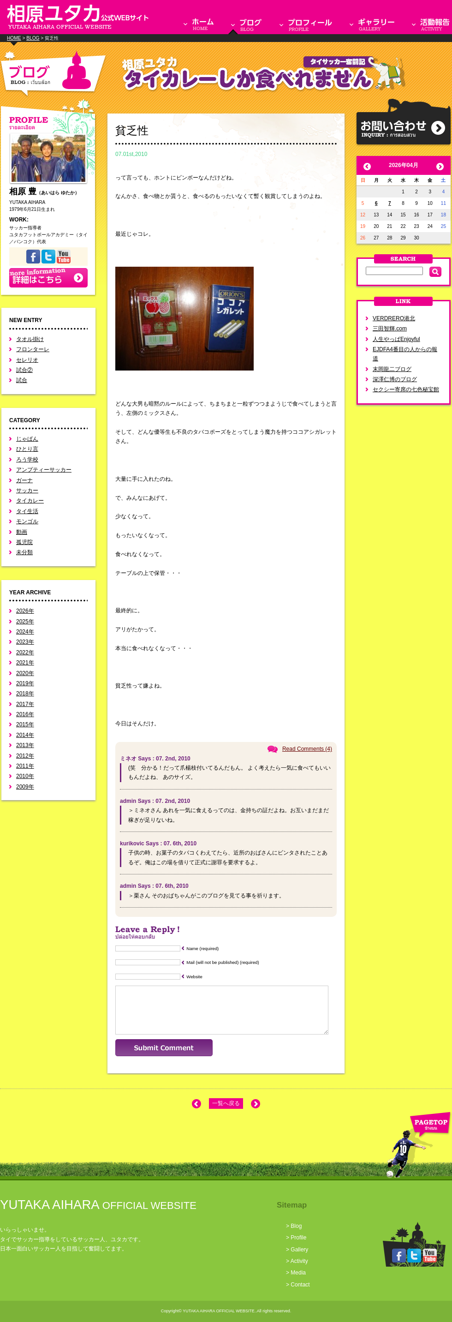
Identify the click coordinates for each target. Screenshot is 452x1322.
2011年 (25, 766)
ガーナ (24, 480)
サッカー (27, 490)
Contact (300, 1284)
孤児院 (24, 542)
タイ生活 (27, 511)
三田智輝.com (390, 328)
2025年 (25, 621)
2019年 (25, 683)
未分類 (24, 552)
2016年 (25, 714)
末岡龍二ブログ (392, 369)
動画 (21, 532)
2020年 (25, 673)
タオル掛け (30, 339)
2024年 (25, 631)
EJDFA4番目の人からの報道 (405, 354)
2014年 (25, 735)
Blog (296, 1226)
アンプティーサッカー (43, 470)
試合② (24, 370)
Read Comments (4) (307, 749)
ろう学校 (27, 459)
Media (298, 1272)
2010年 (25, 776)
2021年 (25, 662)
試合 (21, 380)
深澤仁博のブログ (395, 379)
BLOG (32, 38)
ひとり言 (27, 449)
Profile (298, 1237)
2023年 (25, 642)
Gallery (299, 1249)
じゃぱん (27, 439)
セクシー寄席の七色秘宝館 (406, 389)
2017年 (25, 704)
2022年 (25, 652)
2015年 (25, 724)
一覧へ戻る (226, 1103)
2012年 (25, 756)
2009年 (25, 787)
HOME (14, 38)
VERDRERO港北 (394, 318)
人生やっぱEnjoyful (396, 339)
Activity (299, 1261)
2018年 (25, 693)
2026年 (25, 611)
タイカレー (30, 500)
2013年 (25, 745)
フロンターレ (32, 349)
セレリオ (27, 360)
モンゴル (27, 521)
